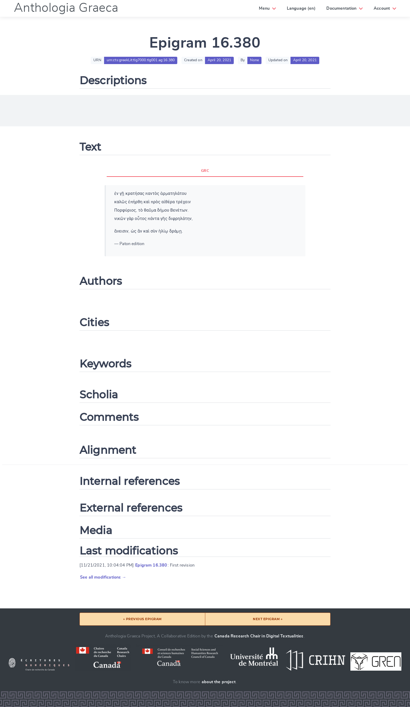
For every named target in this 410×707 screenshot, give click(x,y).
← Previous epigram (142, 619)
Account (382, 8)
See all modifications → (103, 577)
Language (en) (301, 8)
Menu (264, 8)
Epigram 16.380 (151, 565)
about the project (219, 682)
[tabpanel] (205, 220)
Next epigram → (267, 619)
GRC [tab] (205, 171)
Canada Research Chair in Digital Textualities (258, 636)
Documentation (341, 8)
